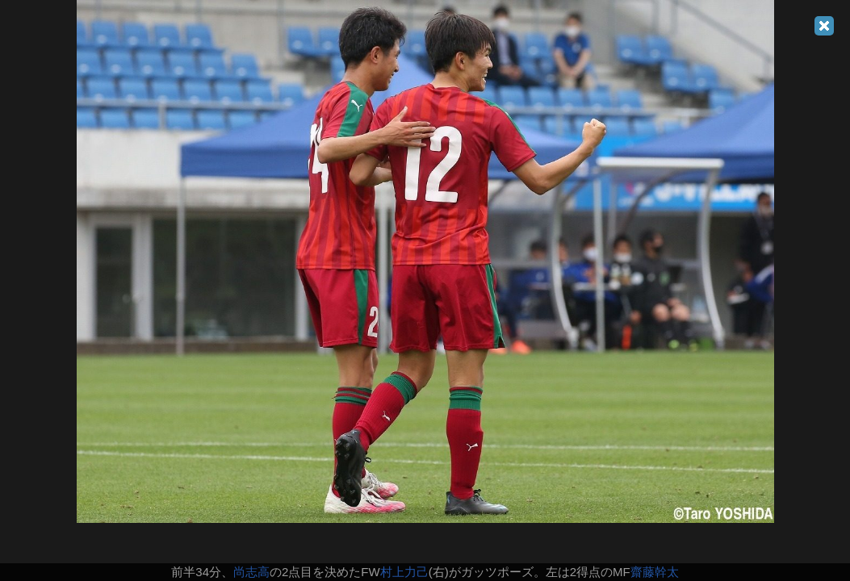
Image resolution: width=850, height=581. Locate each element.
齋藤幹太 (654, 572)
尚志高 (251, 572)
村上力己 (404, 572)
